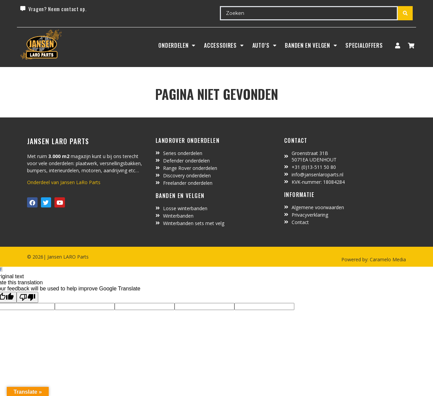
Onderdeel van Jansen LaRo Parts (63, 182)
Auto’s (264, 45)
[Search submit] (405, 13)
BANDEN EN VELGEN (311, 45)
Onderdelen (177, 45)
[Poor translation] (27, 297)
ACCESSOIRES (224, 45)
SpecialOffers (364, 45)
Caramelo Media (387, 259)
